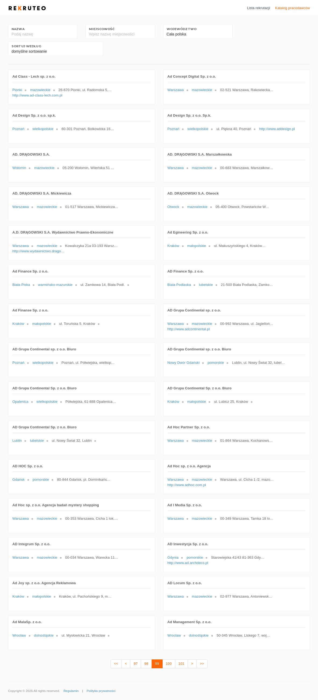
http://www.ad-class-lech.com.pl (37, 95)
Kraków (173, 246)
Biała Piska (21, 285)
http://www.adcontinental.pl (188, 329)
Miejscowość (101, 29)
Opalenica (20, 402)
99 (157, 664)
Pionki (17, 90)
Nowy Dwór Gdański (183, 363)
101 (181, 664)
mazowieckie (40, 90)
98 (146, 664)
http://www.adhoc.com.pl (186, 485)
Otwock (173, 207)
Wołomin (19, 168)
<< (116, 664)
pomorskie (216, 363)
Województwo (181, 29)
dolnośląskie (43, 635)
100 (169, 664)
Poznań (18, 129)
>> (202, 664)
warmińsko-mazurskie (55, 285)
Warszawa (175, 90)
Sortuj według (26, 46)
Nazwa (18, 29)
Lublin (17, 441)
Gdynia (173, 557)
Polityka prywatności (101, 690)
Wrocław (19, 635)
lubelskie (206, 285)
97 (136, 664)
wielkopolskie (43, 129)
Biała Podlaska (179, 285)
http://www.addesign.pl (277, 129)
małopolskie (196, 246)
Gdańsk (18, 480)
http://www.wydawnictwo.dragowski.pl (39, 251)
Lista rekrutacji (258, 8)
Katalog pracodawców (292, 8)
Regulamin (70, 690)
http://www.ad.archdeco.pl (187, 563)
